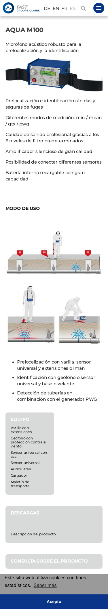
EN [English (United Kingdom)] (56, 8)
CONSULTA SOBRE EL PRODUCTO (49, 561)
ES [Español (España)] (72, 8)
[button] (98, 8)
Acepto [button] (54, 601)
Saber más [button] (45, 585)
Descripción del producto (33, 534)
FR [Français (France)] (64, 8)
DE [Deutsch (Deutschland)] (47, 8)
